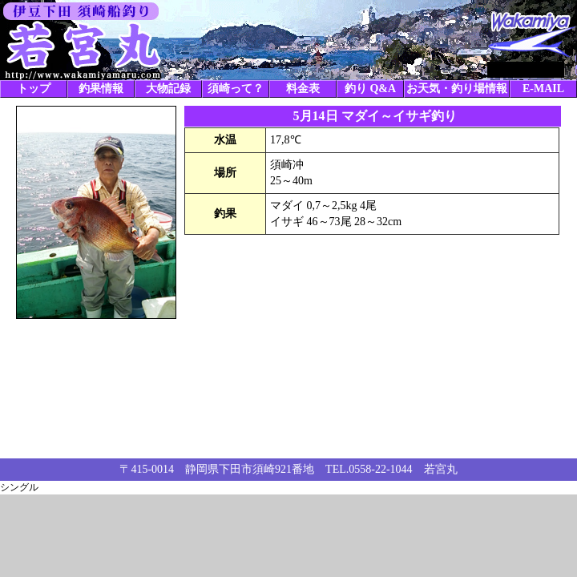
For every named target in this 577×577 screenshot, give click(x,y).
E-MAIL (543, 89)
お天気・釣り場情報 (456, 89)
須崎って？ (236, 89)
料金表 (303, 89)
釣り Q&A (370, 89)
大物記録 (168, 89)
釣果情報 (101, 89)
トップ (33, 89)
